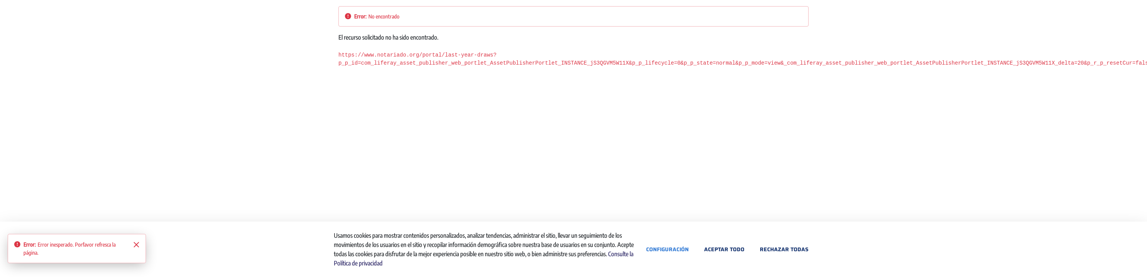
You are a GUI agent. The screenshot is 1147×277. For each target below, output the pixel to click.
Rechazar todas (784, 249)
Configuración (667, 249)
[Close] (136, 245)
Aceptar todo (724, 249)
